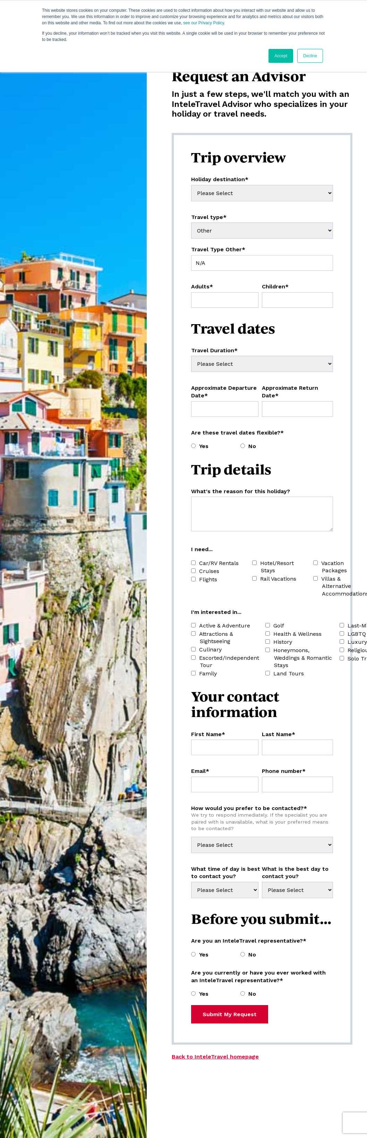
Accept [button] (280, 55)
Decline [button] (310, 55)
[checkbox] (262, 446)
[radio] (212, 446)
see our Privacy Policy (203, 22)
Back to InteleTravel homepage (215, 1056)
